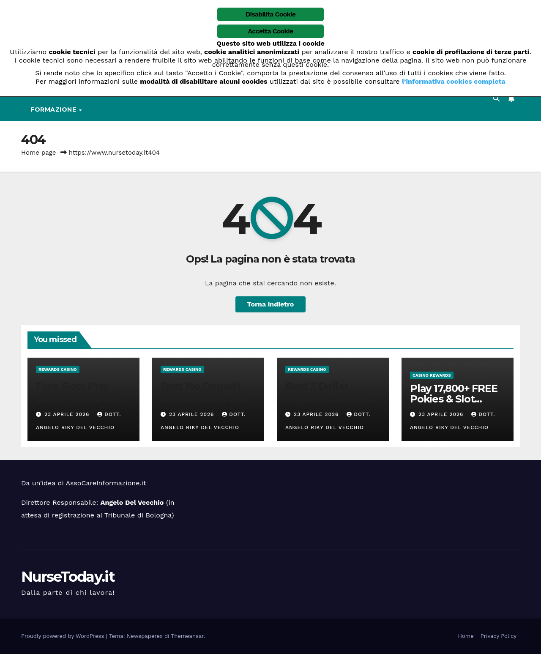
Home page (38, 152)
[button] (496, 98)
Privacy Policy (498, 636)
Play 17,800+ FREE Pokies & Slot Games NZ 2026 (453, 399)
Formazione (54, 109)
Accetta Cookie (270, 31)
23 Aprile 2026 (67, 414)
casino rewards (432, 375)
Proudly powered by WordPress (63, 636)
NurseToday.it (68, 577)
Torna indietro (270, 304)
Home (466, 636)
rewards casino (57, 369)
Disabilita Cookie (271, 14)
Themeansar (187, 636)
